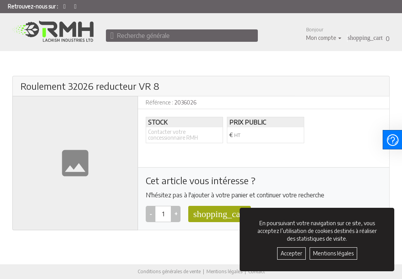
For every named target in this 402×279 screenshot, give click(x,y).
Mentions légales (224, 271)
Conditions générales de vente (169, 271)
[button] (323, 34)
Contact (256, 271)
